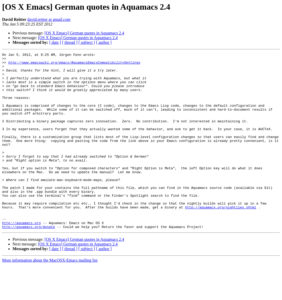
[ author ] (104, 42)
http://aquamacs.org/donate (28, 262)
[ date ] (55, 42)
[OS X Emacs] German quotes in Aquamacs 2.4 (84, 33)
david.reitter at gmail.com (48, 19)
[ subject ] (86, 42)
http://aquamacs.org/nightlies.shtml (220, 238)
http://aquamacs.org (21, 257)
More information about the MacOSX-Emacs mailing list (49, 295)
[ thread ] (69, 42)
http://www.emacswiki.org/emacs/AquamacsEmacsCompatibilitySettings (74, 64)
